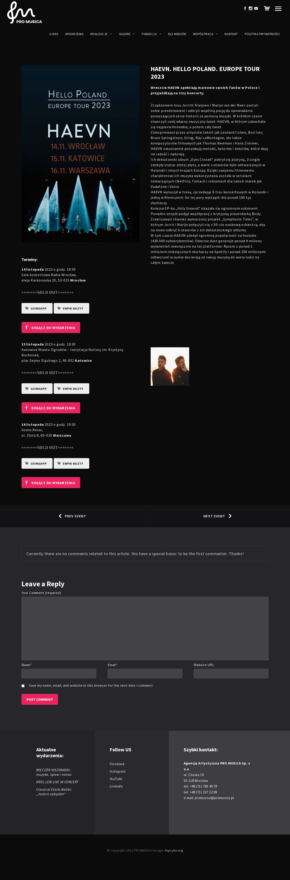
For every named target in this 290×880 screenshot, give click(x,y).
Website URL (204, 665)
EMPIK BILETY (68, 308)
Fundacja (149, 34)
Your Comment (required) (41, 593)
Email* (112, 665)
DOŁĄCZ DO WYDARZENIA (48, 327)
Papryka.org (174, 850)
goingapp (34, 308)
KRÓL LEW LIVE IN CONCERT (57, 782)
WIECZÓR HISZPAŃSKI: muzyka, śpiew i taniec (54, 772)
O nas (53, 34)
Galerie (125, 34)
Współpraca (203, 34)
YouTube (116, 779)
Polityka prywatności (262, 34)
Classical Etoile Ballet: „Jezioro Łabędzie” (54, 791)
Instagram (118, 771)
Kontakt (231, 34)
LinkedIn (116, 786)
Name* (27, 665)
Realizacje (99, 34)
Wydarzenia (74, 34)
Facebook (117, 764)
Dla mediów (177, 34)
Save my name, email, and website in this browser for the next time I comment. (91, 685)
